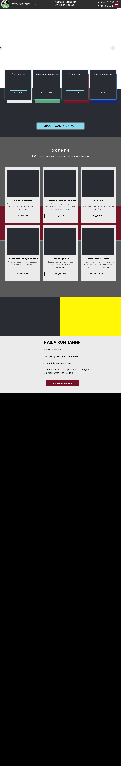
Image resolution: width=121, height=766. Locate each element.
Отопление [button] (75, 74)
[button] (18, 92)
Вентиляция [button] (18, 74)
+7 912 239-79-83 (64, 5)
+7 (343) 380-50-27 (108, 5)
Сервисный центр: (66, 1)
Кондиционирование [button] (46, 74)
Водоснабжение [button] (103, 74)
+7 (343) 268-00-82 (108, 2)
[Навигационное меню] (116, 4)
